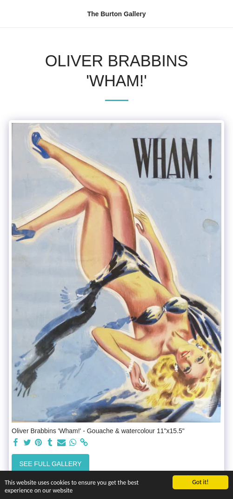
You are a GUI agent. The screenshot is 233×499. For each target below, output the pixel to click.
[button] (10, 13)
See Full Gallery (50, 463)
